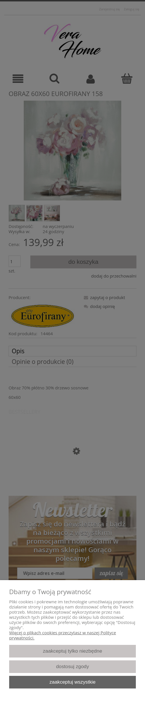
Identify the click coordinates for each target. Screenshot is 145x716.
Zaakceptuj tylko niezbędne (72, 651)
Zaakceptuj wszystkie (72, 682)
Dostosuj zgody (72, 666)
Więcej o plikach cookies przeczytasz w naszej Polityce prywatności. (62, 635)
